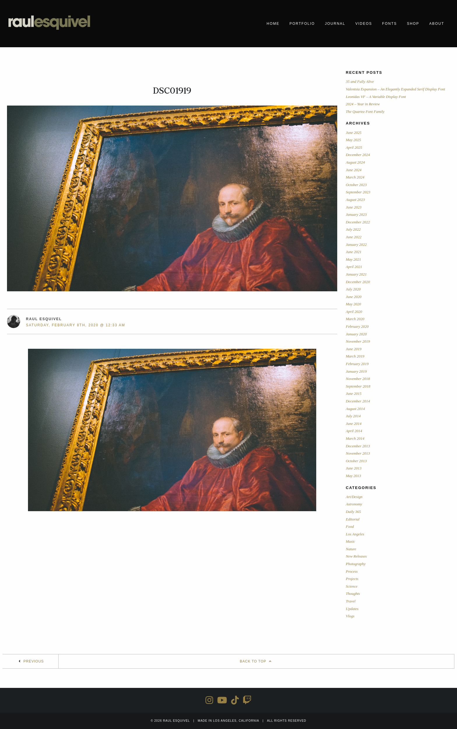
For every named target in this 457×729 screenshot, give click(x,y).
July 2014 (353, 416)
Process (352, 571)
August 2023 (355, 199)
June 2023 (354, 207)
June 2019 (354, 349)
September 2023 (358, 192)
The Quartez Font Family (365, 111)
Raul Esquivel (44, 319)
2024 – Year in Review (363, 104)
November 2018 (358, 378)
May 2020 (353, 304)
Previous (33, 661)
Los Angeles (355, 534)
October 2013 (356, 461)
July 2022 (353, 229)
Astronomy (354, 504)
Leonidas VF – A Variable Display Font (376, 96)
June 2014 (354, 423)
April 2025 (354, 147)
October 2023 (356, 185)
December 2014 (358, 401)
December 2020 (358, 282)
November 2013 (358, 453)
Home (273, 24)
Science (352, 586)
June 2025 (354, 132)
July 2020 (353, 289)
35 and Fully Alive (360, 81)
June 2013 (354, 468)
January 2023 (356, 214)
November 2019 (358, 341)
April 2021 (354, 266)
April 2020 (354, 311)
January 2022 (356, 244)
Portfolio (302, 24)
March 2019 (355, 356)
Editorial (353, 519)
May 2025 (353, 140)
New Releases (356, 556)
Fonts (389, 24)
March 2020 (355, 319)
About (436, 24)
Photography (356, 564)
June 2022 (354, 237)
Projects (352, 578)
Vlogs (350, 616)
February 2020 (357, 326)
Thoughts (353, 593)
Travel (351, 601)
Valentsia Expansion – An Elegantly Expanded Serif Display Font (395, 89)
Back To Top (256, 661)
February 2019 (357, 364)
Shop (413, 24)
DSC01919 (172, 90)
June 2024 (354, 170)
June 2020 (354, 297)
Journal (335, 24)
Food (350, 526)
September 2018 (358, 386)
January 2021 (356, 274)
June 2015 (354, 393)
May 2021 (353, 259)
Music (350, 541)
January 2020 (356, 334)
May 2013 (353, 476)
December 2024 (358, 155)
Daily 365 (353, 511)
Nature (351, 549)
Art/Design (354, 497)
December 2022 (358, 222)
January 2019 (356, 371)
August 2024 (355, 162)
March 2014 (355, 438)
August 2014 (355, 408)
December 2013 (358, 446)
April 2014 (354, 431)
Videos (363, 24)
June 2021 (354, 252)
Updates (352, 609)
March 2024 (355, 177)
